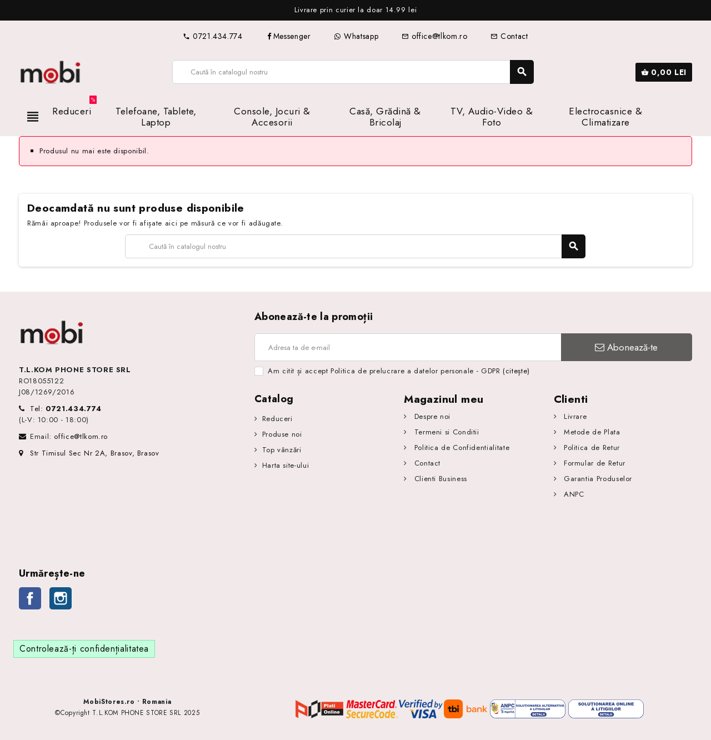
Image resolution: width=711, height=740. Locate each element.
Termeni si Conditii (445, 432)
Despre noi (431, 416)
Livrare (574, 416)
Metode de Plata (590, 432)
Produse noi (282, 434)
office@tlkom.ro (434, 36)
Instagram (60, 598)
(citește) (516, 371)
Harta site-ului (285, 465)
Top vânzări (282, 449)
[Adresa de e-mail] (407, 347)
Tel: (66, 408)
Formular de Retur (593, 463)
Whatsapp (356, 36)
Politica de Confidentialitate (460, 447)
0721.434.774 (212, 36)
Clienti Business (439, 478)
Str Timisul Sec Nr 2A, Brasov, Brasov (89, 453)
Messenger (288, 36)
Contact (509, 36)
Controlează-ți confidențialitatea (84, 648)
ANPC (572, 494)
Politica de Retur (590, 447)
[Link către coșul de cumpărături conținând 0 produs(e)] (663, 72)
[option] (355, 10)
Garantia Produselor (596, 478)
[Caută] (352, 72)
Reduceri (277, 418)
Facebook (30, 598)
